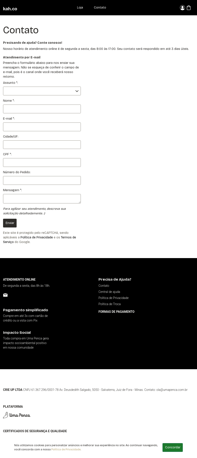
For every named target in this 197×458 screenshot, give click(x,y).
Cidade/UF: (10, 136)
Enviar (10, 223)
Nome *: (8, 101)
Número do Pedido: (17, 172)
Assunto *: (10, 83)
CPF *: (7, 154)
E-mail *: (9, 119)
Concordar (172, 447)
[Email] (5, 295)
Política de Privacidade (37, 237)
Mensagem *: (12, 190)
